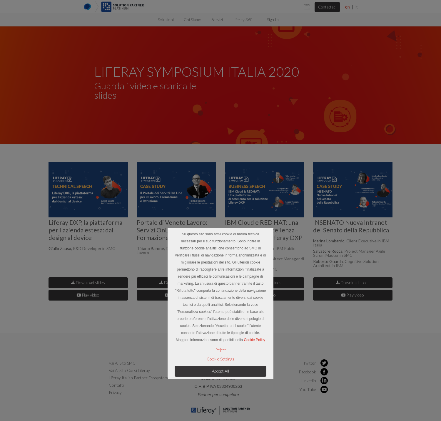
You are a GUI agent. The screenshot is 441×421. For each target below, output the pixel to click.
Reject (220, 350)
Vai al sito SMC (122, 362)
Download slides (88, 282)
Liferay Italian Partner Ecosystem (138, 377)
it (356, 7)
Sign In (273, 19)
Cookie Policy (254, 340)
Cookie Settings (220, 359)
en (347, 7)
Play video (88, 294)
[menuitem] (166, 19)
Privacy (115, 392)
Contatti (116, 384)
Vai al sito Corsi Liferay (129, 370)
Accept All (220, 370)
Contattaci (326, 6)
